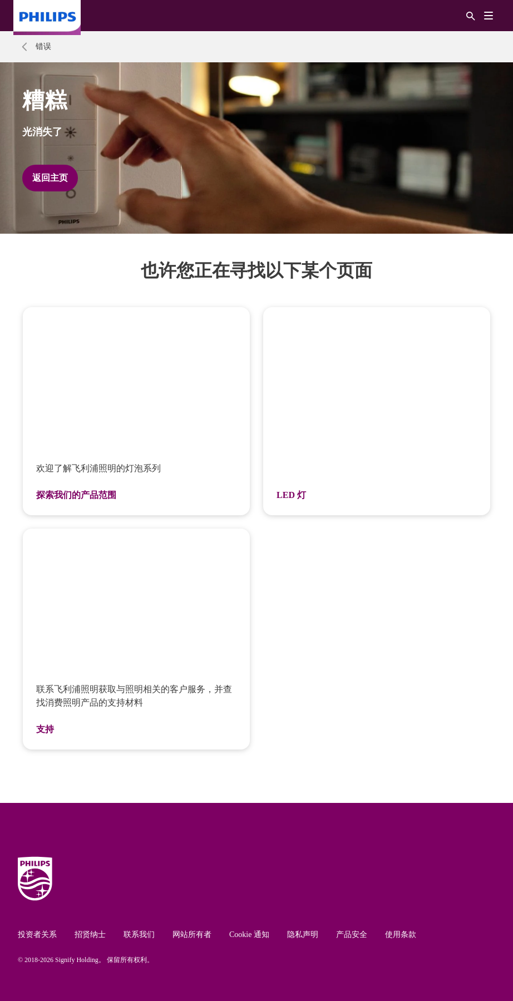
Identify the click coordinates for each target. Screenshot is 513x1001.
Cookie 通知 (249, 934)
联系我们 (139, 934)
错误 (43, 46)
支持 (45, 729)
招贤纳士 (90, 934)
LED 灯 (291, 495)
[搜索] (470, 15)
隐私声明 (302, 934)
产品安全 (351, 934)
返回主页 (50, 178)
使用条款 (400, 934)
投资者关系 (37, 934)
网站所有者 (191, 934)
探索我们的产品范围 (76, 495)
